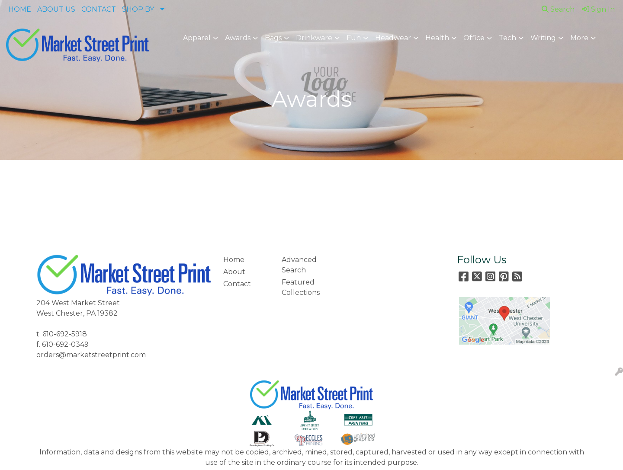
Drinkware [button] (314, 38)
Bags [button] (273, 38)
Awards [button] (237, 38)
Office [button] (474, 38)
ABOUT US (56, 9)
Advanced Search (299, 265)
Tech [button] (507, 38)
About (234, 272)
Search (558, 9)
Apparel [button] (197, 38)
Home (233, 260)
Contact (237, 284)
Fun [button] (354, 38)
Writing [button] (543, 38)
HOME (19, 9)
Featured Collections (301, 287)
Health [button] (437, 38)
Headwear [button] (393, 38)
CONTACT (98, 9)
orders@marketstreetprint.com (91, 355)
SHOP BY (138, 9)
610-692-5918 (64, 334)
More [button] (579, 38)
